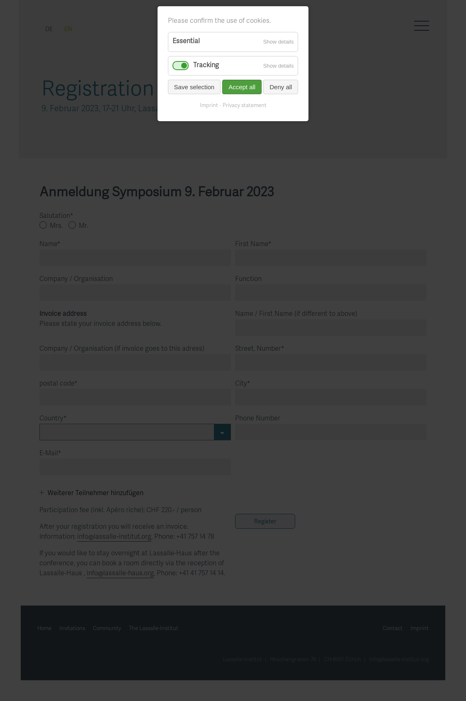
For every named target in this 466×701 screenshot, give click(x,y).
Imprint (209, 106)
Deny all (280, 86)
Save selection (194, 86)
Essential (186, 41)
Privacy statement (245, 106)
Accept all (241, 86)
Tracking (206, 65)
